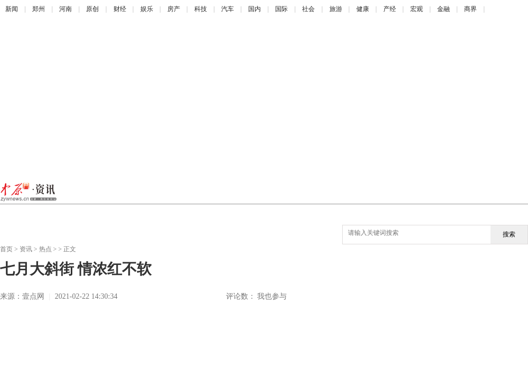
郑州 (38, 9)
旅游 (335, 9)
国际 (281, 9)
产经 (389, 9)
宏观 (416, 9)
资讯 (26, 249)
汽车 (227, 9)
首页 (6, 249)
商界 (470, 9)
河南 (65, 9)
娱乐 (146, 9)
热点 (45, 249)
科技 (200, 9)
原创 (92, 9)
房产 (173, 9)
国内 (254, 9)
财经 (120, 9)
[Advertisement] (203, 98)
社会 (308, 9)
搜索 (509, 234)
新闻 (11, 9)
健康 (362, 9)
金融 (443, 9)
